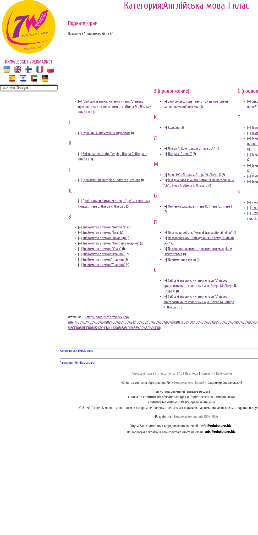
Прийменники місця (182, 260)
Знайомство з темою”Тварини (103, 260)
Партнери (191, 374)
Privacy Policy (166, 374)
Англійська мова (83, 351)
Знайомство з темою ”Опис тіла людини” (110, 243)
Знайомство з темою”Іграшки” (103, 254)
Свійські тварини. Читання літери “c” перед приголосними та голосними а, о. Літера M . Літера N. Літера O (199, 302)
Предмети (66, 363)
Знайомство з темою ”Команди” (104, 238)
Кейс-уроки (224, 374)
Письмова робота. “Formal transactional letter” (200, 233)
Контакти (207, 374)
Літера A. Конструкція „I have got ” (191, 148)
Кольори (174, 128)
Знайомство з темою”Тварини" (103, 265)
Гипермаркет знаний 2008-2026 (196, 417)
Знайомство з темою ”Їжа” (100, 233)
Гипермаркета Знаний (189, 383)
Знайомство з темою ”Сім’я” (101, 249)
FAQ (179, 374)
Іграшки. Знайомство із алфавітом (106, 133)
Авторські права (143, 374)
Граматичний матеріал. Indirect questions (111, 180)
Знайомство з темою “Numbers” (104, 227)
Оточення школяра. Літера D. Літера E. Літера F (200, 206)
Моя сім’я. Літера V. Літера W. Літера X (194, 175)
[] (80, 101)
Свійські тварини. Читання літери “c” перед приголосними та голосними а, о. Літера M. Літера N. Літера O (200, 286)
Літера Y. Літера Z (180, 154)
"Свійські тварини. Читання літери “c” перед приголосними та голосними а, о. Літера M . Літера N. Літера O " (115, 106)
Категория (66, 351)
